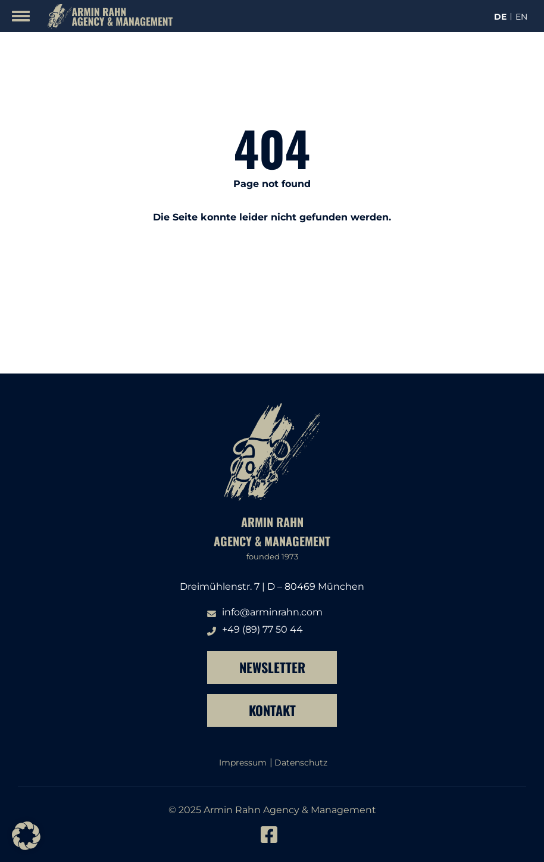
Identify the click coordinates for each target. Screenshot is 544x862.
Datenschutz (300, 762)
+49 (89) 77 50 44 (262, 629)
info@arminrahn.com (272, 612)
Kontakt (272, 710)
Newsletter (272, 667)
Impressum (243, 762)
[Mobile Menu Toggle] (21, 16)
